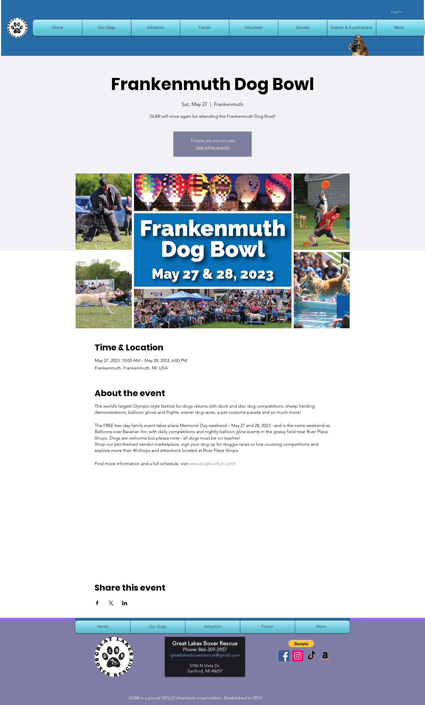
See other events (212, 147)
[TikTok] (311, 655)
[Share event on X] (111, 603)
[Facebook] (284, 655)
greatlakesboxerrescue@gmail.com (205, 655)
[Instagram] (297, 655)
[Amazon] (325, 655)
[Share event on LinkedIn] (124, 603)
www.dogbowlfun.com (211, 463)
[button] (301, 643)
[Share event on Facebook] (97, 603)
